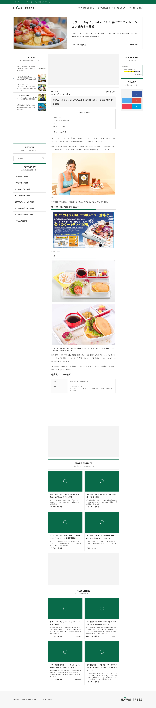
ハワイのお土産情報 (103, 8)
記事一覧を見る (111, 92)
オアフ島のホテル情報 (22, 195)
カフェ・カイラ (58, 117)
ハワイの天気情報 (21, 221)
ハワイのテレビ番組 (134, 8)
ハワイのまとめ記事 (119, 8)
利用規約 (16, 700)
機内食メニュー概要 (59, 126)
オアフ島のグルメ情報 (22, 189)
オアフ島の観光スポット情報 (24, 208)
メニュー (56, 123)
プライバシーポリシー (28, 700)
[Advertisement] (66, 69)
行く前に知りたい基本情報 (24, 214)
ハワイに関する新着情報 (85, 8)
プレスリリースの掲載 (44, 700)
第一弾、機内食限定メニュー (62, 120)
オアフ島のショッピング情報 (24, 202)
